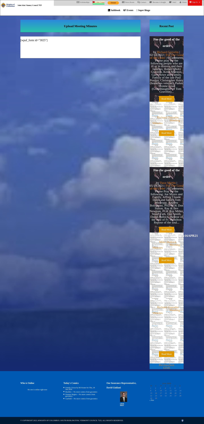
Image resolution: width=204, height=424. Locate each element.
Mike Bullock (168, 242)
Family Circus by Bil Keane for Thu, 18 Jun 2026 (80, 388)
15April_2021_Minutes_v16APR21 (174, 235)
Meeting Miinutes (166, 301)
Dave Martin (168, 183)
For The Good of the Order (166, 56)
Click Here (122, 404)
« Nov (151, 400)
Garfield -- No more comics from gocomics (81, 399)
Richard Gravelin (167, 52)
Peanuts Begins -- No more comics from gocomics (80, 395)
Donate (113, 3)
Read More (167, 99)
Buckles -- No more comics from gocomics (81, 392)
